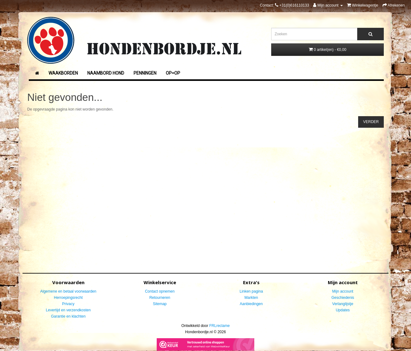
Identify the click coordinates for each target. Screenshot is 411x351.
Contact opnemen (160, 291)
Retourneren (159, 297)
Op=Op (173, 73)
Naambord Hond (105, 73)
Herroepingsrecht (68, 297)
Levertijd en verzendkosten (68, 310)
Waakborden (63, 73)
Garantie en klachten (68, 316)
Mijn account (342, 291)
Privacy (68, 304)
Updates (343, 310)
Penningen (145, 73)
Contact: (284, 5)
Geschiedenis (342, 297)
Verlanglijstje (342, 304)
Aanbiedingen (251, 304)
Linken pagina (251, 291)
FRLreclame (219, 326)
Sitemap (160, 304)
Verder (371, 122)
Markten (251, 297)
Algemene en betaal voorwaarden (68, 291)
